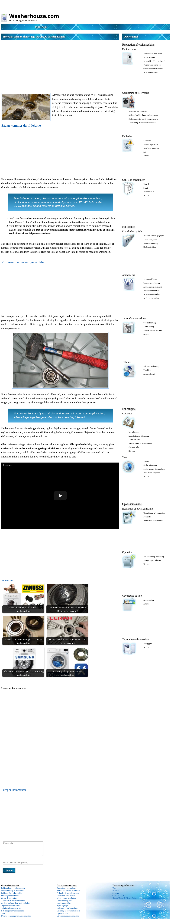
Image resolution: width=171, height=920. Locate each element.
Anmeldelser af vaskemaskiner (13, 901)
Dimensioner (148, 192)
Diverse (132, 451)
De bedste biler (149, 247)
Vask (124, 457)
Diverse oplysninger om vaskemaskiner (16, 916)
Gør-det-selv (134, 447)
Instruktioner (134, 432)
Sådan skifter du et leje (138, 111)
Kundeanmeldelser (64, 903)
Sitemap (116, 893)
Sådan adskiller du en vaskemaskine (143, 115)
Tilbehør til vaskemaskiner (11, 908)
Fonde (146, 461)
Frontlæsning (148, 326)
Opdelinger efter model (153, 68)
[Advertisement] (60, 63)
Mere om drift (134, 439)
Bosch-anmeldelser (151, 290)
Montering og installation (66, 898)
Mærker (41, 27)
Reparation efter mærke (153, 520)
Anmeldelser (128, 275)
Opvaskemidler (62, 913)
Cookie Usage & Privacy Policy (125, 898)
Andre (146, 155)
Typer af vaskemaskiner (134, 318)
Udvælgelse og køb (132, 231)
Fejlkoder (127, 136)
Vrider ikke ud (149, 57)
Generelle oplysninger (133, 179)
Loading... (7, 465)
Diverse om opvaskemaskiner (68, 916)
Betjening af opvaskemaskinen (68, 911)
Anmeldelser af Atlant (152, 287)
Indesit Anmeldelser (151, 283)
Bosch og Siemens (151, 148)
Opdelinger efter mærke (10, 896)
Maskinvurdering (150, 243)
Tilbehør (126, 362)
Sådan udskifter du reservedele (68, 890)
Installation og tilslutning (139, 436)
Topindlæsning (149, 323)
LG (144, 152)
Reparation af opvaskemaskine (137, 508)
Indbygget (147, 643)
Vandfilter (147, 370)
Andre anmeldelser (151, 298)
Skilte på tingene (150, 465)
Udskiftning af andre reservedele (142, 122)
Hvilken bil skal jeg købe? (154, 236)
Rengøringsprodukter (152, 560)
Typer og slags (62, 906)
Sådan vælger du (150, 239)
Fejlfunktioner (129, 49)
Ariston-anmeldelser (151, 294)
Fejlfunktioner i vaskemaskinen (13, 888)
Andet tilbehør (149, 374)
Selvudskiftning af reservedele (12, 890)
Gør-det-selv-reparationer (66, 888)
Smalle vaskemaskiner (152, 330)
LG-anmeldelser (150, 279)
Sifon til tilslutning (151, 366)
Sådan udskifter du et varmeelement (143, 119)
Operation (127, 413)
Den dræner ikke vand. (152, 53)
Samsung (147, 140)
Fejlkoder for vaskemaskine (11, 893)
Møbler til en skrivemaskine (140, 443)
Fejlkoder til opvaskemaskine (68, 893)
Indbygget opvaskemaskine (67, 908)
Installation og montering (153, 556)
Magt (145, 188)
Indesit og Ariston (150, 144)
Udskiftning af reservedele (135, 92)
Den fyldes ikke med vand (154, 61)
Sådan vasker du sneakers (154, 469)
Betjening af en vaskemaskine (12, 911)
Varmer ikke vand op (152, 65)
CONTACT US (118, 896)
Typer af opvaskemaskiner (135, 639)
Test (114, 888)
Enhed (146, 184)
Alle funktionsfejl (150, 72)
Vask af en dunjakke (151, 472)
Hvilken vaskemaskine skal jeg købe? (15, 903)
